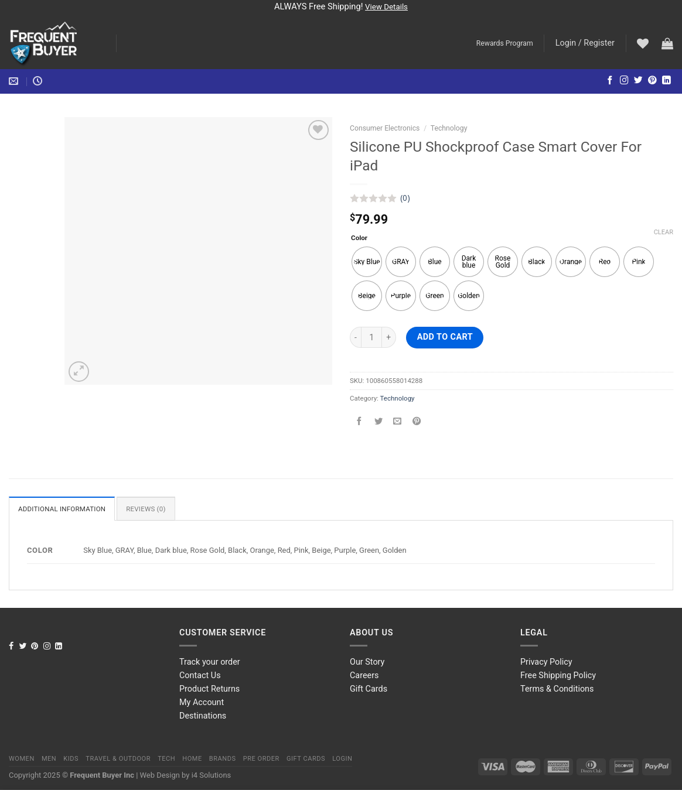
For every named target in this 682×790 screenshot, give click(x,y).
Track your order (209, 662)
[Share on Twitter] (378, 422)
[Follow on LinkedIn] (666, 81)
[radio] (366, 261)
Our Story (367, 662)
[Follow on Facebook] (610, 81)
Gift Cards (368, 689)
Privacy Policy (546, 662)
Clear (663, 232)
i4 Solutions (211, 775)
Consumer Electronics (385, 128)
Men (49, 758)
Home (192, 758)
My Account (201, 702)
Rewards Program (504, 43)
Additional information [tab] (61, 509)
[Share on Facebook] (359, 422)
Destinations (202, 716)
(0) (405, 198)
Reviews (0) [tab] (146, 509)
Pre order (261, 758)
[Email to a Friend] (397, 422)
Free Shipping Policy (558, 675)
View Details (386, 6)
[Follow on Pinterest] (652, 81)
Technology (449, 128)
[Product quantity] (371, 337)
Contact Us (200, 675)
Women (22, 758)
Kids (71, 758)
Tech (166, 758)
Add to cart (445, 337)
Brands (222, 758)
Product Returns (209, 689)
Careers (364, 675)
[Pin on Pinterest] (416, 422)
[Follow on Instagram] (624, 81)
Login (342, 758)
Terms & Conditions (557, 689)
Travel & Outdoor (118, 758)
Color (359, 237)
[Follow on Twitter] (638, 81)
